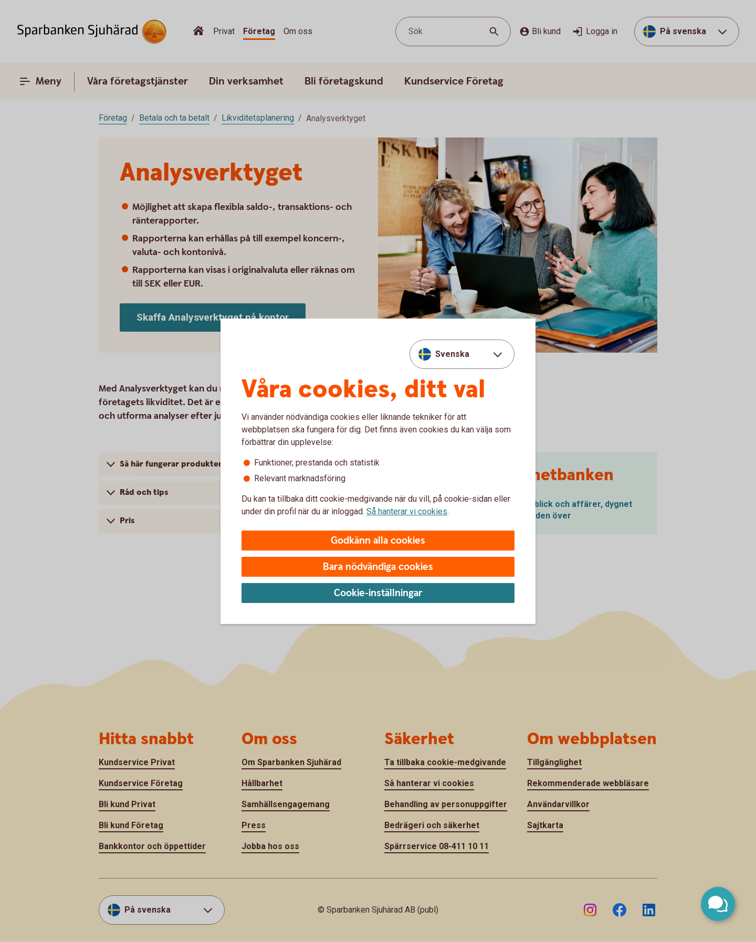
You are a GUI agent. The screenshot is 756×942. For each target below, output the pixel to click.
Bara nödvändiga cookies (378, 567)
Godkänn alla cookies (378, 540)
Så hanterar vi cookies (406, 511)
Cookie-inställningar (378, 593)
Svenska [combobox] (452, 354)
